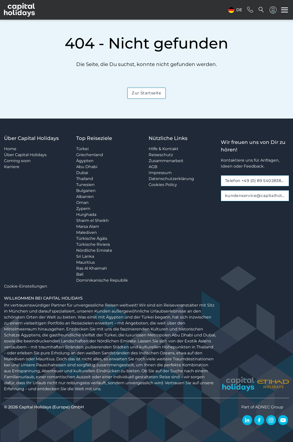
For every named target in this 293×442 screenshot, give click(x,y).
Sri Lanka (85, 256)
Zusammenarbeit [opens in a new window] (166, 160)
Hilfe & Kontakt (163, 148)
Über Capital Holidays (25, 154)
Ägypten (85, 160)
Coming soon (17, 160)
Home (10, 148)
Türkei (82, 148)
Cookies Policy (163, 184)
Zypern (83, 208)
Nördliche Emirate (94, 250)
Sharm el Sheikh (92, 220)
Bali (79, 274)
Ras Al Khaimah (91, 268)
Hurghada (86, 214)
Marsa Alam (87, 226)
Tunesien (85, 184)
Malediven (86, 232)
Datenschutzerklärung (171, 178)
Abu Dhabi (86, 166)
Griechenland (89, 154)
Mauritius (85, 262)
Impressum (160, 172)
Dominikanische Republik (102, 280)
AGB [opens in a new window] (153, 166)
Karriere (11, 166)
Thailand (84, 178)
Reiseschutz (161, 154)
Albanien (85, 196)
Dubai (82, 172)
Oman (82, 202)
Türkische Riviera (93, 244)
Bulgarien (86, 190)
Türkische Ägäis (91, 238)
